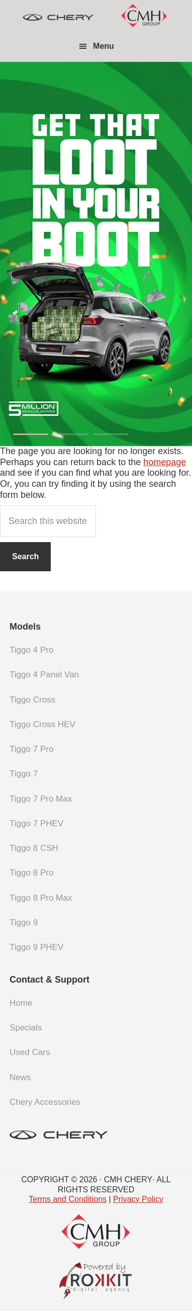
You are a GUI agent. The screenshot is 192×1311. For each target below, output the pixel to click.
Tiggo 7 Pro (31, 749)
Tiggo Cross (32, 700)
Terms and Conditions (68, 1199)
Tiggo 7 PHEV (36, 823)
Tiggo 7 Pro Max (41, 799)
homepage (164, 462)
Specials (26, 1027)
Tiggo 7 (24, 773)
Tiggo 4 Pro (31, 650)
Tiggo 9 (24, 922)
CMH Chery (58, 18)
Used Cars (30, 1052)
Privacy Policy (138, 1199)
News (20, 1077)
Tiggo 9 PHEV (36, 947)
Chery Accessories (45, 1102)
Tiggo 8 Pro (31, 873)
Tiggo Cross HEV (42, 724)
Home (21, 1003)
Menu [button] (103, 46)
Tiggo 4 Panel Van (44, 674)
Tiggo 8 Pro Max (41, 898)
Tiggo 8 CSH (34, 848)
